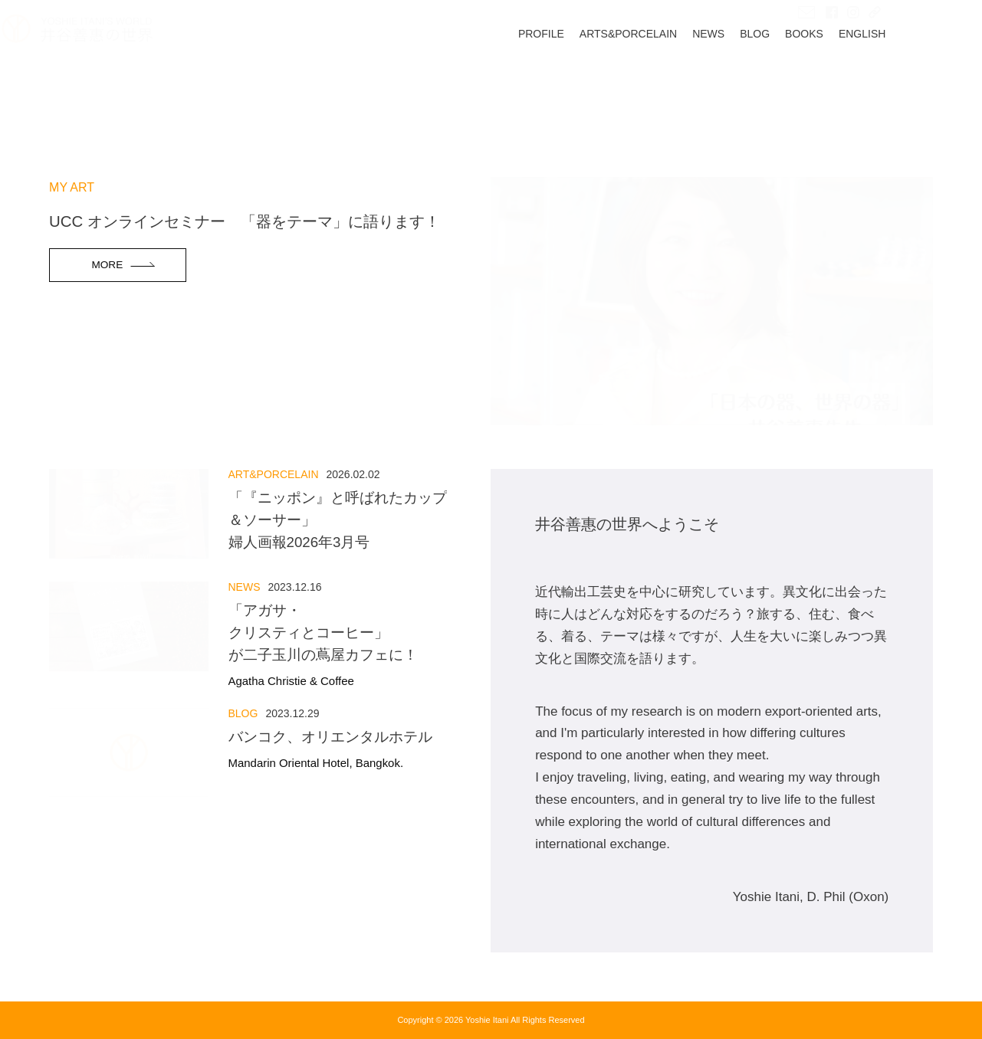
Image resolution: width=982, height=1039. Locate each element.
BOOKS (852, 82)
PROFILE (589, 82)
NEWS (756, 82)
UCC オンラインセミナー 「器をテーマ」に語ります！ (244, 221)
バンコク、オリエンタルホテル (333, 749)
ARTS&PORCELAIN (675, 82)
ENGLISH (908, 82)
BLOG (802, 82)
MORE (107, 264)
